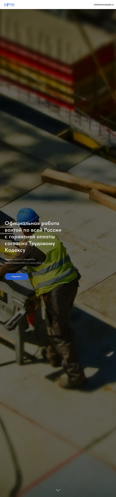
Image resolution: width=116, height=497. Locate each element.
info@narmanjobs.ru (104, 4)
